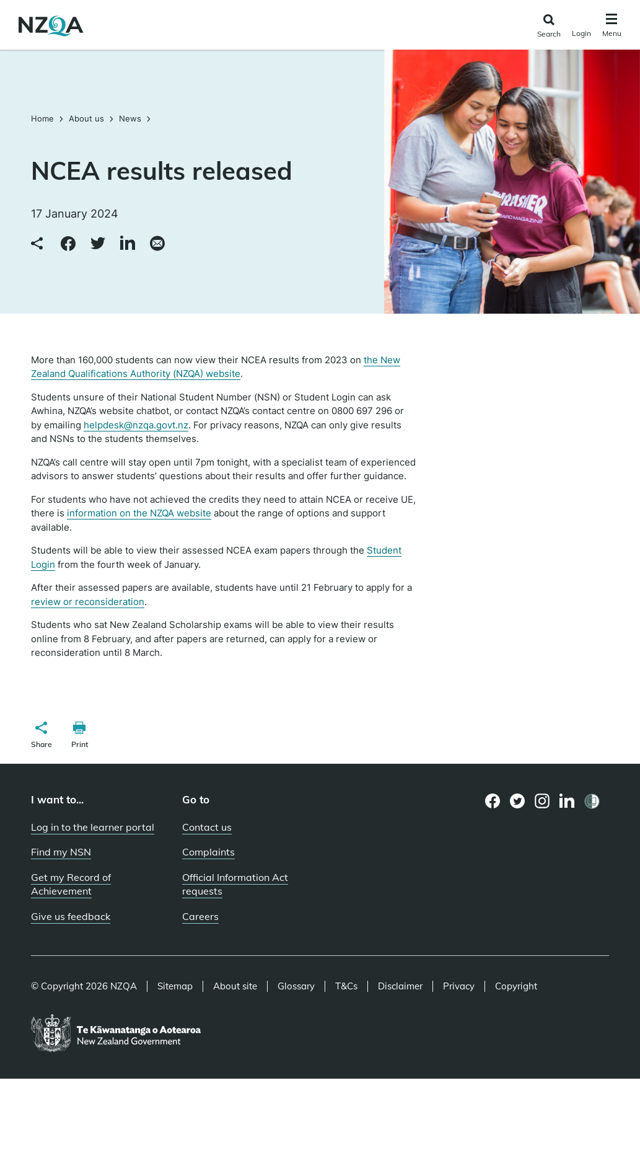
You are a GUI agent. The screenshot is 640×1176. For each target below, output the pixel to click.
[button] (41, 736)
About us (86, 118)
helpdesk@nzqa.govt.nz (136, 425)
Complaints (208, 852)
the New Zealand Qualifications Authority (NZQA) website (215, 367)
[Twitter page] (517, 801)
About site (235, 986)
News (130, 118)
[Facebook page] (493, 801)
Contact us (207, 827)
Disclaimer (400, 986)
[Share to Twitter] (97, 244)
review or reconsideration (87, 602)
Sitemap (175, 986)
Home (43, 118)
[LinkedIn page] (567, 801)
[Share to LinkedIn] (127, 244)
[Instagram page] (542, 801)
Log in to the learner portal (92, 827)
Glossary (296, 986)
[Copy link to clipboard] (38, 244)
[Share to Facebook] (68, 244)
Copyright (516, 986)
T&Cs (346, 986)
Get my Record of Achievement (71, 884)
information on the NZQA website (139, 513)
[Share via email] (157, 244)
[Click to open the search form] (549, 26)
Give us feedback (70, 916)
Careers (200, 916)
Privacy (459, 986)
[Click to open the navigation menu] (611, 27)
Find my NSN (61, 852)
